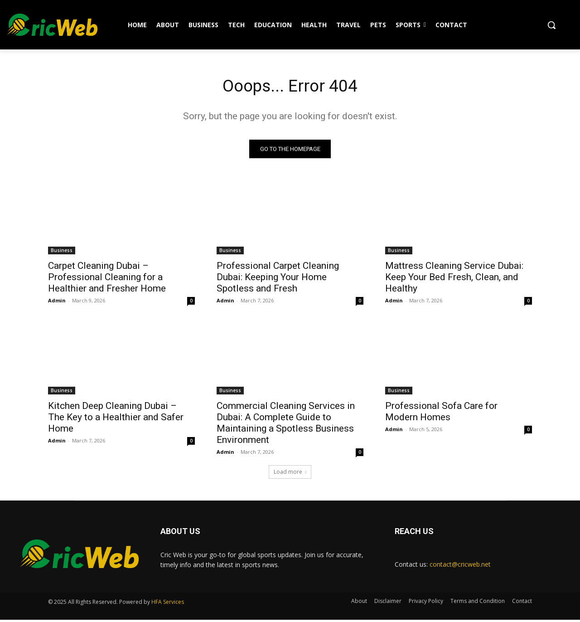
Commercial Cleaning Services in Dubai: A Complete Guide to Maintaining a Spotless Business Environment (286, 424)
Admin (57, 302)
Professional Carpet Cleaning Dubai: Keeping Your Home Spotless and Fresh (278, 279)
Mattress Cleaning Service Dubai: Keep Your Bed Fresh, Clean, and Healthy (454, 279)
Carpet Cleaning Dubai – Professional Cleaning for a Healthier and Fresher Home (107, 279)
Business (61, 252)
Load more (290, 473)
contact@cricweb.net (460, 566)
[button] (551, 25)
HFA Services (167, 604)
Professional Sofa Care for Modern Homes (441, 413)
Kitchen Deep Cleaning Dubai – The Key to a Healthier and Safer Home (116, 419)
